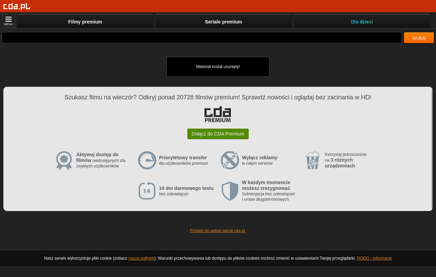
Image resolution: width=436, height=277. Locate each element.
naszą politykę (141, 258)
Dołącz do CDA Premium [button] (218, 133)
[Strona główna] (16, 6)
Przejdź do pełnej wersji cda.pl (218, 230)
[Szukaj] (202, 37)
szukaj (419, 37)
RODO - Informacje (374, 258)
